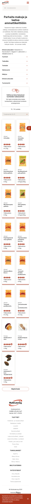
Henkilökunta (15, 476)
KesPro (15, 454)
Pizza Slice (15, 444)
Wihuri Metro (15, 461)
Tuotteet (15, 417)
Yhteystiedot (15, 470)
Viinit (15, 447)
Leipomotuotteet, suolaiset (15, 439)
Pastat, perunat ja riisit (15, 441)
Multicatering (15, 465)
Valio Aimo (15, 459)
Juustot (15, 426)
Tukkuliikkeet (15, 450)
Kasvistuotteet (15, 431)
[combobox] (15, 114)
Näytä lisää (15, 389)
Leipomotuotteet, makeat (15, 436)
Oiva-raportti (16, 479)
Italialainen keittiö (15, 423)
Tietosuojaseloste (15, 481)
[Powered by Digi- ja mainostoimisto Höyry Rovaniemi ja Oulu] (15, 492)
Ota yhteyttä (15, 474)
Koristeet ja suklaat (15, 434)
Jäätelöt (15, 428)
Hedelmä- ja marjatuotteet (15, 421)
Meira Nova (15, 456)
